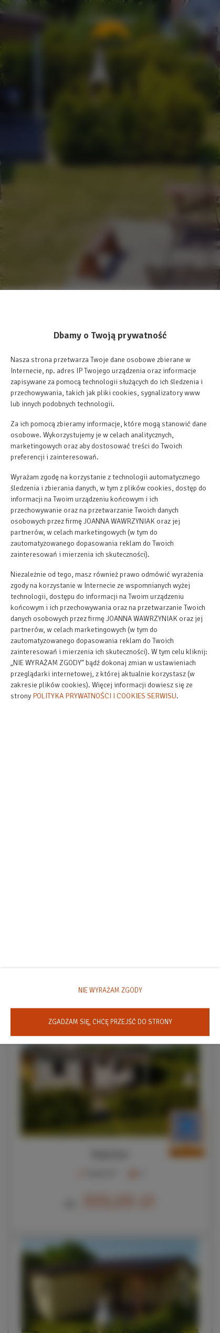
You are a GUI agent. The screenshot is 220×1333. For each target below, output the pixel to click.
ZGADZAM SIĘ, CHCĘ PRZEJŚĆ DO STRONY (110, 1021)
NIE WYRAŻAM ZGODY (110, 990)
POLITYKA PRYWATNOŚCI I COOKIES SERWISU (104, 695)
